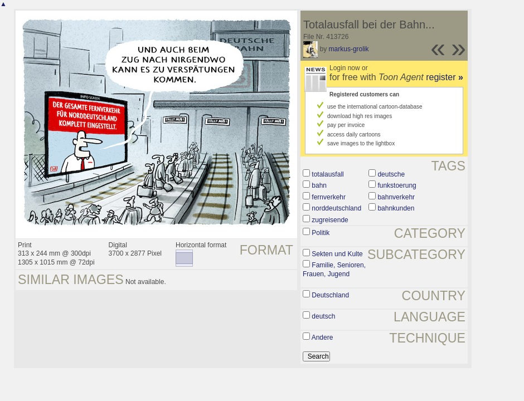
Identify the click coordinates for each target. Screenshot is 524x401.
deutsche (391, 174)
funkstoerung (396, 185)
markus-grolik (349, 49)
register (444, 77)
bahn (319, 185)
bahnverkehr (396, 197)
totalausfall (327, 174)
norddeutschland (336, 208)
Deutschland (330, 295)
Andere (322, 337)
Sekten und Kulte (337, 254)
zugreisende (330, 220)
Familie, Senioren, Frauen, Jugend (334, 269)
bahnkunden (395, 208)
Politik (320, 233)
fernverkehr (329, 197)
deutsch (323, 316)
